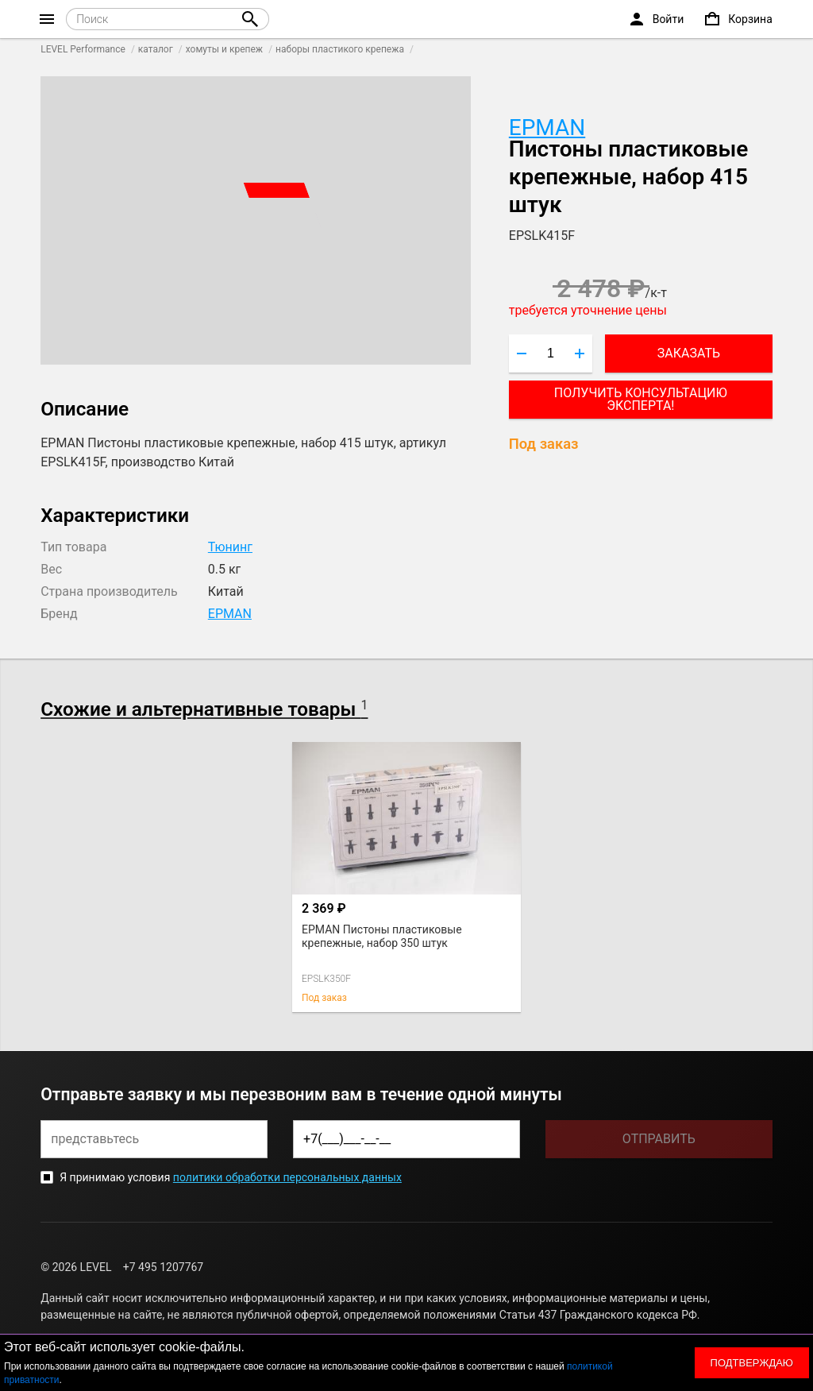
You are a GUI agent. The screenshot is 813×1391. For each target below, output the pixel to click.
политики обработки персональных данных (287, 1177)
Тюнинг (230, 546)
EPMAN (547, 127)
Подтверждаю (752, 1363)
